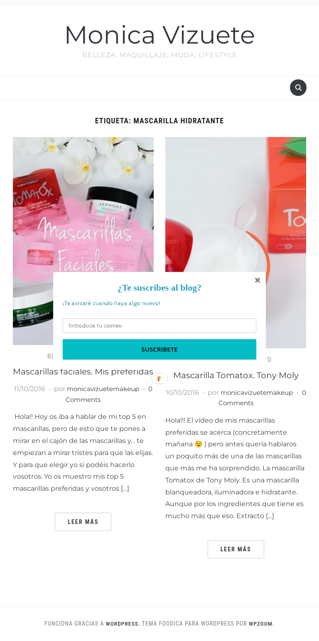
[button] (159, 287)
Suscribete (159, 349)
